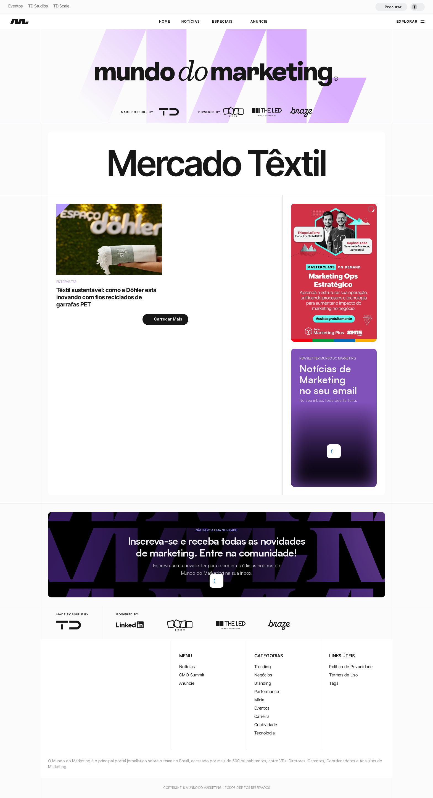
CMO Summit (192, 675)
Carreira (262, 716)
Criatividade (265, 724)
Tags (333, 683)
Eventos (15, 6)
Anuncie (186, 683)
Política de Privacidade (351, 666)
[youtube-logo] (78, 656)
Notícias (187, 666)
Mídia (259, 699)
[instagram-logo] (51, 656)
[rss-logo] (86, 656)
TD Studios (38, 6)
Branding (262, 683)
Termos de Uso (343, 675)
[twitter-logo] (60, 656)
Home (164, 21)
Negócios (263, 675)
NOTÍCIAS (190, 21)
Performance (266, 691)
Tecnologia (264, 733)
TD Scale (61, 6)
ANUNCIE (259, 21)
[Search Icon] (391, 7)
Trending (262, 666)
